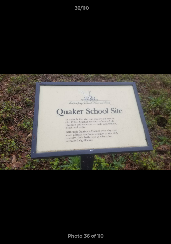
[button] (146, 10)
